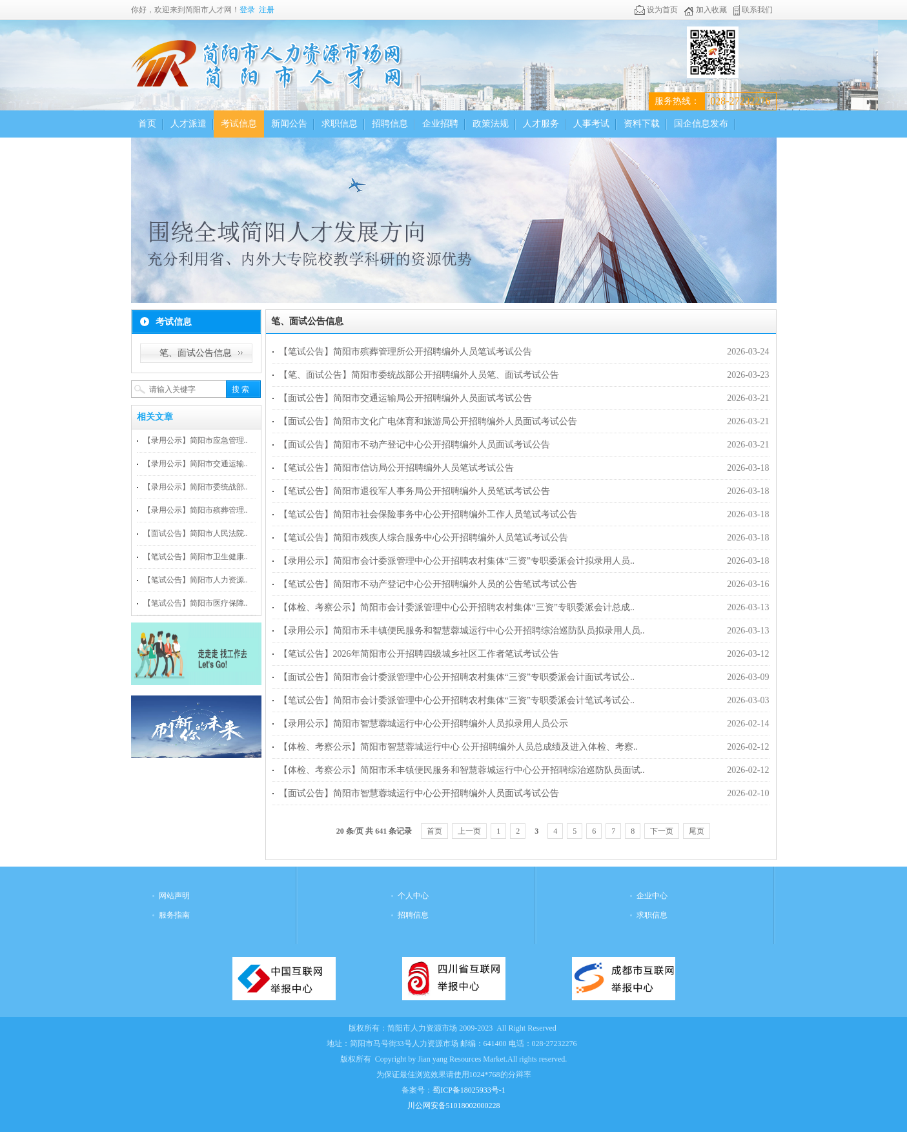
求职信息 (339, 124)
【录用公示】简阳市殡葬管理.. (195, 510)
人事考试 (591, 124)
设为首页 (656, 9)
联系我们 (753, 9)
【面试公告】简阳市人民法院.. (195, 533)
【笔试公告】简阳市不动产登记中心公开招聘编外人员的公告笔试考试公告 (428, 584)
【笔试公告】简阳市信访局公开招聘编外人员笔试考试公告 (396, 468)
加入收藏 (705, 9)
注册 (266, 9)
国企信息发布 (701, 124)
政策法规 (491, 124)
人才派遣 (188, 124)
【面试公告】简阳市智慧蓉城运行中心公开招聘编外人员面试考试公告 (419, 793)
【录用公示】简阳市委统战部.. (195, 486)
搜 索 (240, 389)
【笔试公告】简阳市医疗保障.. (195, 603)
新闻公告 (289, 124)
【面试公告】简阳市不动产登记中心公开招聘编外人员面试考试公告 (414, 444)
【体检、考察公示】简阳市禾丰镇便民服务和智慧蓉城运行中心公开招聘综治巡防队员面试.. (462, 770)
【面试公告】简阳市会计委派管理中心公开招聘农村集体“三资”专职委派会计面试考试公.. (457, 677)
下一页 (661, 831)
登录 (247, 9)
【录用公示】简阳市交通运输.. (195, 463)
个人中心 (413, 895)
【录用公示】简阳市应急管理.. (195, 440)
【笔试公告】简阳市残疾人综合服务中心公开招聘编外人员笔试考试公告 (423, 537)
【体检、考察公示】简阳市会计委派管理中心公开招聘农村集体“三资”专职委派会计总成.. (457, 607)
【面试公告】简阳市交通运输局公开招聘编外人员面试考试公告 (405, 398)
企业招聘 (440, 124)
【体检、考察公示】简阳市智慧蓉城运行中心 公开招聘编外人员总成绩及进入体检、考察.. (458, 747)
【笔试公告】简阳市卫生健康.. (195, 556)
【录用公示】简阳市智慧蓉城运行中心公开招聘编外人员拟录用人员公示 (423, 723)
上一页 (469, 831)
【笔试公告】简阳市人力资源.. (195, 579)
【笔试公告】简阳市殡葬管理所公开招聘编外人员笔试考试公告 (405, 351)
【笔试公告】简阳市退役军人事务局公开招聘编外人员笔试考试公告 (414, 491)
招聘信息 (390, 124)
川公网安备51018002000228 (453, 1105)
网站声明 (174, 895)
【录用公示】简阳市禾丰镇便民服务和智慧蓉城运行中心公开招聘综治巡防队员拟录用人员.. (462, 630)
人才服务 (541, 124)
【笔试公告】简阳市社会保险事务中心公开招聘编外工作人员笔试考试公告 (428, 514)
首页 (147, 124)
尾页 (696, 831)
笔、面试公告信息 (195, 353)
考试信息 (239, 124)
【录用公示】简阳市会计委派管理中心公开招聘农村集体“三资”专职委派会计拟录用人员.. (457, 561)
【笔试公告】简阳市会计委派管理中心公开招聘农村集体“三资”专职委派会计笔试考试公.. (457, 700)
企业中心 (652, 895)
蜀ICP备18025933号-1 (469, 1090)
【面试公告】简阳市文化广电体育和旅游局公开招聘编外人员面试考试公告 (428, 421)
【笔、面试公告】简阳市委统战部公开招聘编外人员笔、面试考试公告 (419, 375)
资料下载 (642, 124)
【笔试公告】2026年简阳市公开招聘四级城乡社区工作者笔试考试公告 (419, 654)
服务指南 (174, 915)
